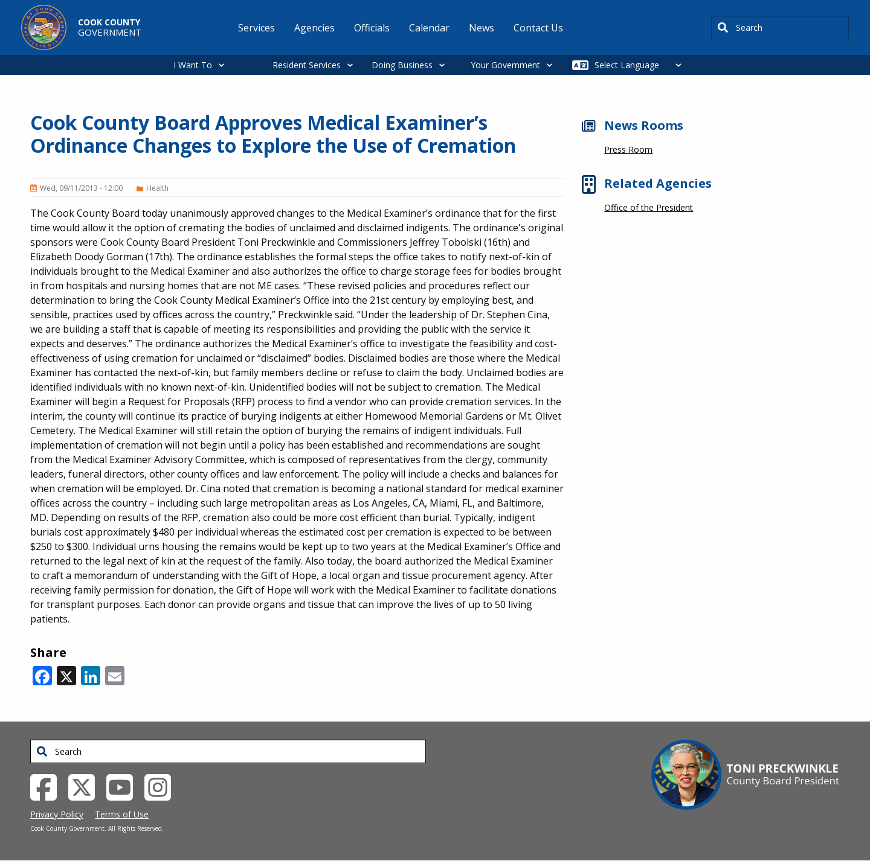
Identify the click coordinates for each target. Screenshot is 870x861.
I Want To (192, 65)
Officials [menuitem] (372, 27)
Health (157, 188)
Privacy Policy (56, 814)
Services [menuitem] (256, 27)
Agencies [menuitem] (314, 27)
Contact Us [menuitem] (538, 27)
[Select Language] (641, 64)
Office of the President (648, 207)
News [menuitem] (481, 27)
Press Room (628, 149)
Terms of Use (122, 814)
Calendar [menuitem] (429, 27)
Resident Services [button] (306, 65)
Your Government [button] (505, 65)
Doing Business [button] (402, 65)
